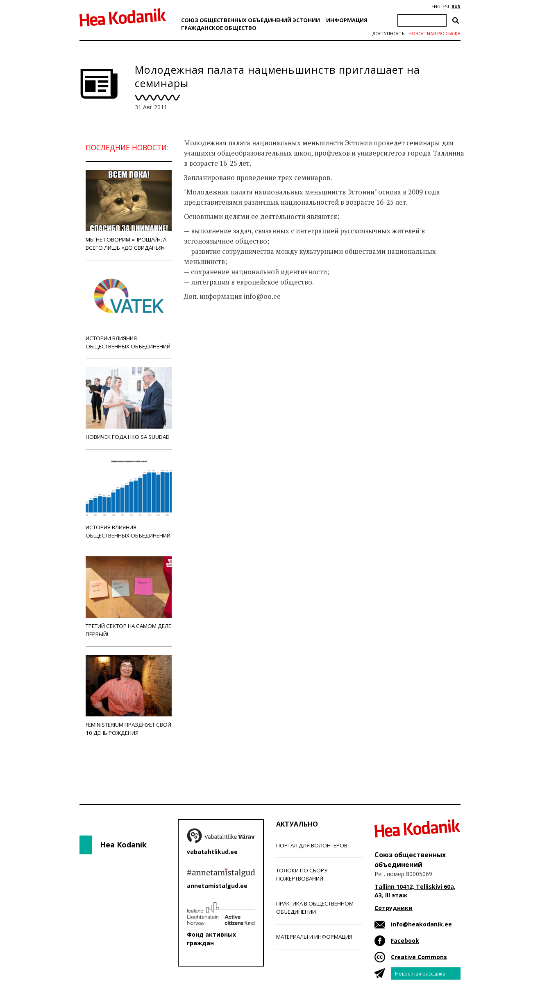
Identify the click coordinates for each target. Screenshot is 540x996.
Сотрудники (393, 908)
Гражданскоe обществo (218, 28)
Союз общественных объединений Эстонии (250, 20)
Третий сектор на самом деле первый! (129, 597)
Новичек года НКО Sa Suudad (129, 403)
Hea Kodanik (123, 844)
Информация (347, 20)
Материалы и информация (314, 936)
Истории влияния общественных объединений (129, 309)
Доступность (388, 33)
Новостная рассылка (434, 33)
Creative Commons (419, 957)
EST (445, 6)
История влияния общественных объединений (129, 498)
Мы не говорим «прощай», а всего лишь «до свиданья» (129, 210)
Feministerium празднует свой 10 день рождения (129, 695)
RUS (456, 6)
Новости (206, 328)
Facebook (405, 940)
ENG (435, 6)
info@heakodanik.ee (421, 924)
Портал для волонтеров (311, 845)
